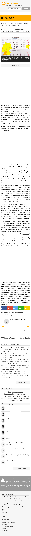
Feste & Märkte (13, 3)
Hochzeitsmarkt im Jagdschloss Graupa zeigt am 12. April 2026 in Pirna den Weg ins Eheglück (15, 361)
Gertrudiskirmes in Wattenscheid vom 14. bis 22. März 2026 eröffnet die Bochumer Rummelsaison (15, 367)
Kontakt (4, 528)
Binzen (21, 400)
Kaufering (16, 400)
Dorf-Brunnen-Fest (9, 187)
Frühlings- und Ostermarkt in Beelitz (15, 419)
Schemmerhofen (10, 394)
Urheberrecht (5, 530)
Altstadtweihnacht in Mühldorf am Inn (15, 449)
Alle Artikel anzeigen (23, 382)
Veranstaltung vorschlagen (21, 468)
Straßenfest (26, 234)
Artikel (11, 23)
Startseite (5, 23)
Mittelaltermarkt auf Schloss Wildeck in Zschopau (16, 443)
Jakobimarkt (17, 206)
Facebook (4, 512)
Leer (15, 398)
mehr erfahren (23, 334)
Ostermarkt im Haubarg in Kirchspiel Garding (17, 455)
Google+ (4, 514)
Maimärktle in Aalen (11, 425)
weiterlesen (22, 507)
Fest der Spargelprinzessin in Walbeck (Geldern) (16, 437)
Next (28, 48)
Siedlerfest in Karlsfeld (11, 407)
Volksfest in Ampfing (11, 460)
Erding (13, 396)
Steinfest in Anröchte (11, 413)
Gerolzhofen (20, 392)
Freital (19, 394)
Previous (3, 48)
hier (16, 488)
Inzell (9, 396)
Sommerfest (4, 225)
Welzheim (5, 341)
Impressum (4, 524)
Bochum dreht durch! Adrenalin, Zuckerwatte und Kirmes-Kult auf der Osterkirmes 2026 (15, 355)
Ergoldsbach (12, 392)
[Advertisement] (15, 87)
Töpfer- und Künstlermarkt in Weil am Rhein (17, 431)
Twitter (3, 516)
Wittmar (19, 398)
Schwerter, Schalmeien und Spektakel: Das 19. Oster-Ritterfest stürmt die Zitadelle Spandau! (15, 349)
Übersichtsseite (11, 126)
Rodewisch (10, 398)
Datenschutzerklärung (7, 526)
